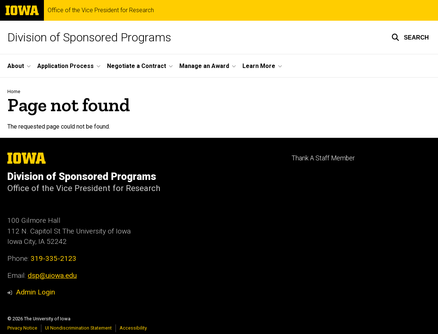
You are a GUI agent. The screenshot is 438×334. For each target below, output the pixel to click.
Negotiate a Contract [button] (136, 65)
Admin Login (35, 292)
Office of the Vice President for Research (101, 10)
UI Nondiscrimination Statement (78, 328)
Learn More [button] (258, 65)
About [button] (15, 65)
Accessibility (133, 328)
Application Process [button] (65, 65)
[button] (410, 37)
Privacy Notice (22, 328)
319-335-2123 (53, 258)
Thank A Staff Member (323, 158)
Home (13, 91)
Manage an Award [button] (204, 65)
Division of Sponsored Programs (89, 37)
